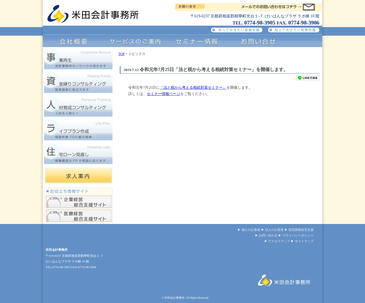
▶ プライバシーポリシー (296, 235)
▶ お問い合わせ (266, 235)
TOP (121, 54)
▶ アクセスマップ (277, 241)
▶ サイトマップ (302, 241)
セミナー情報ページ (163, 94)
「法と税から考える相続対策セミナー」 (193, 88)
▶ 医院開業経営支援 (299, 229)
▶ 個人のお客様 (249, 229)
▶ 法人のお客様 (272, 229)
